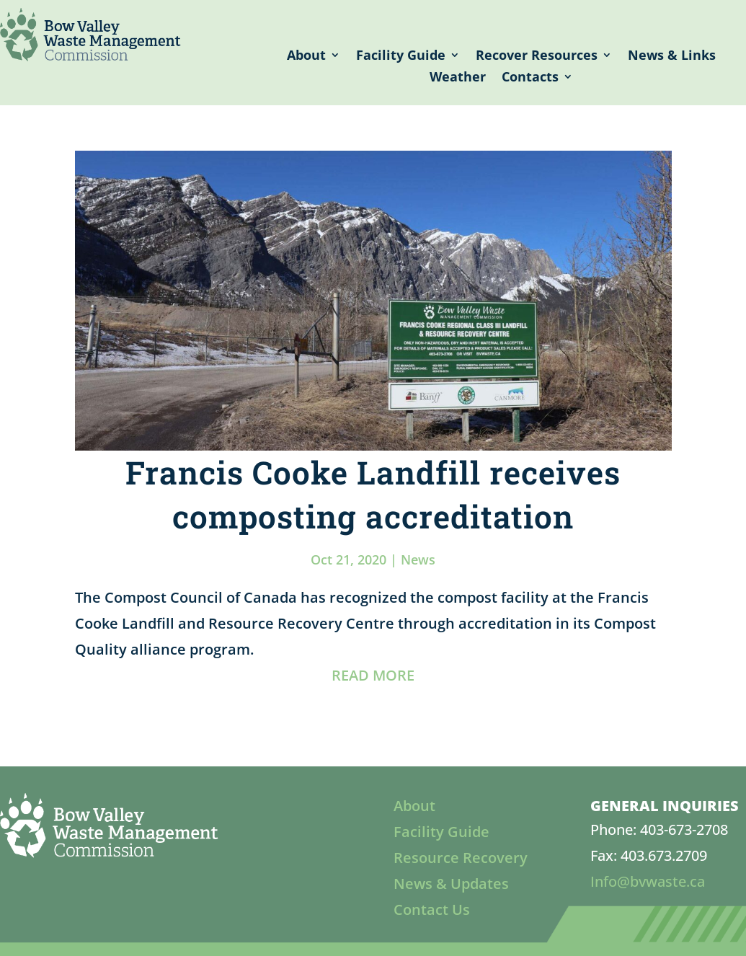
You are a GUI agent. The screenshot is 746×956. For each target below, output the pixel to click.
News (418, 559)
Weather (458, 78)
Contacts (530, 78)
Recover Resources (537, 56)
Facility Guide (400, 56)
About (306, 56)
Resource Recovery (461, 857)
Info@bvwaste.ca (647, 881)
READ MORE (373, 675)
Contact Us (432, 909)
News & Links (672, 56)
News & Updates (451, 883)
